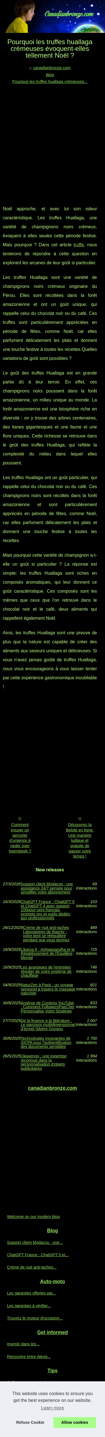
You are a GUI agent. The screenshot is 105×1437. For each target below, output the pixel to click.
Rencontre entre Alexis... (29, 1356)
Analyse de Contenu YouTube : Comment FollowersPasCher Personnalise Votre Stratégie (47, 1007)
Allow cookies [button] (74, 1422)
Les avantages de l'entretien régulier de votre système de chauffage (46, 971)
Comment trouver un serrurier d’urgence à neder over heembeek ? (20, 837)
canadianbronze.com (52, 68)
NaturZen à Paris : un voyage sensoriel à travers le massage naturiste (48, 989)
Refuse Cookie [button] (30, 1422)
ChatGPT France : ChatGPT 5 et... (38, 1255)
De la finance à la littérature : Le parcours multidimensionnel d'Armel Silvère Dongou (48, 1025)
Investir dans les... (23, 1344)
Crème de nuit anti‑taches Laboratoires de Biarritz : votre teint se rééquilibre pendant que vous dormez (46, 934)
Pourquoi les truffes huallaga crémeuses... (50, 81)
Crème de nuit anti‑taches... (32, 1267)
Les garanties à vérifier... (29, 1305)
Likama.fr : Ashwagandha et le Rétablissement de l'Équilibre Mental (48, 954)
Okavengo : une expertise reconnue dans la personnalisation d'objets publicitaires (44, 1062)
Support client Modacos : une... (34, 1242)
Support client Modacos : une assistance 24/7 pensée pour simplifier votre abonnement (47, 888)
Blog (50, 75)
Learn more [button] (52, 1408)
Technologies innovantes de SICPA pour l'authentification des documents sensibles (46, 1042)
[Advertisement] (52, 140)
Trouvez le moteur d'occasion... (35, 1318)
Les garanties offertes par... (31, 1293)
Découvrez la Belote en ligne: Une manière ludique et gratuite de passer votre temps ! (80, 840)
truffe (79, 244)
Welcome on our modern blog (33, 1216)
